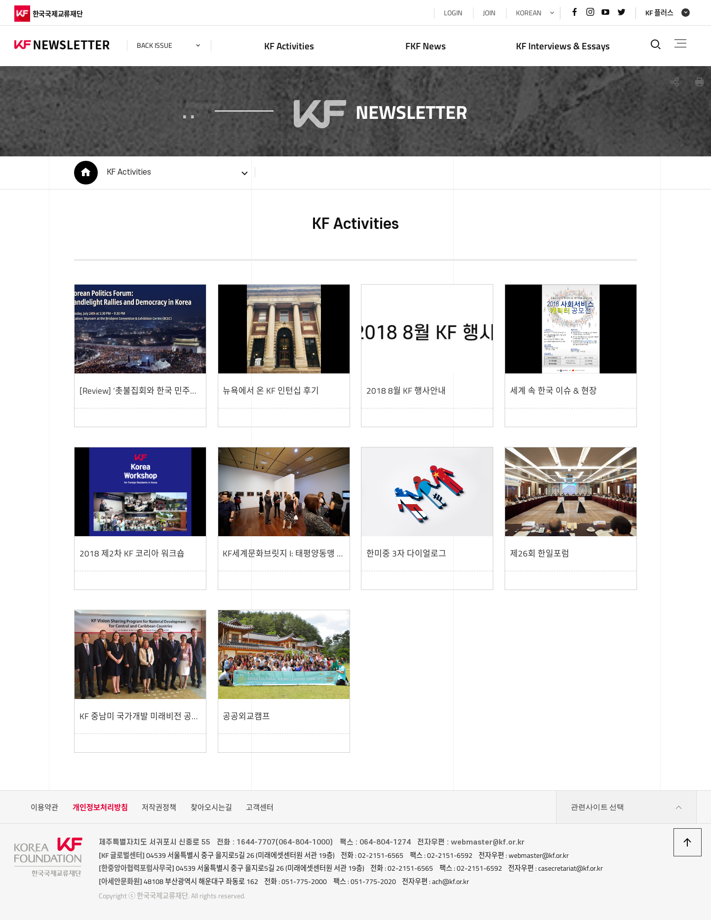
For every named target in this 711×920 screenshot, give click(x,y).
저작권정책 (159, 807)
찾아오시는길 (211, 807)
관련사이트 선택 (626, 807)
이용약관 (44, 807)
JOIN (489, 12)
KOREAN (528, 12)
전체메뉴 (680, 43)
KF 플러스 (659, 12)
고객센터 (260, 807)
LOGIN (453, 12)
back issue (154, 45)
